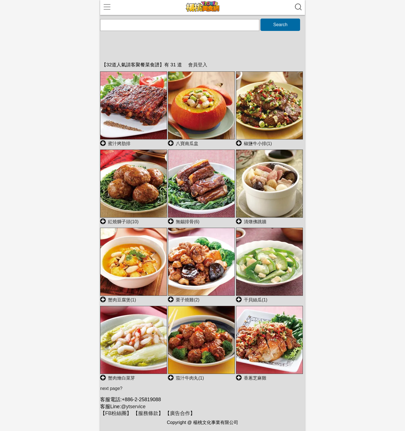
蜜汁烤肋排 (119, 143)
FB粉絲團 (116, 413)
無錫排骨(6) (187, 221)
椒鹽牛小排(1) (258, 143)
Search (280, 24)
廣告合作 (180, 413)
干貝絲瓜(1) (255, 299)
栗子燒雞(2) (187, 299)
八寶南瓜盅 (187, 143)
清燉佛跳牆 (255, 221)
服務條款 (148, 413)
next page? (111, 388)
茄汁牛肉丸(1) (190, 378)
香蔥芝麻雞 (255, 378)
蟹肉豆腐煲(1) (122, 299)
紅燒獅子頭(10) (123, 221)
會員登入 (197, 64)
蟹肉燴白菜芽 (121, 378)
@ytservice (133, 406)
